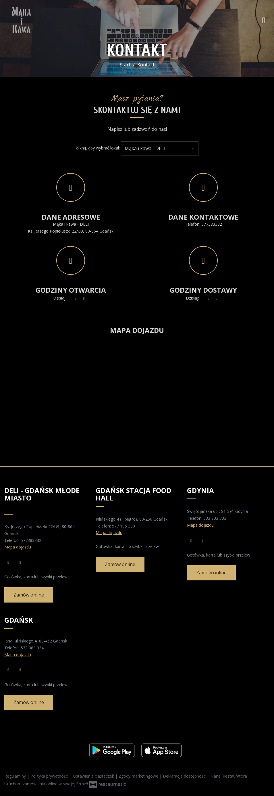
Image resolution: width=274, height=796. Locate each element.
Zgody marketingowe (139, 776)
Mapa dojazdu (17, 547)
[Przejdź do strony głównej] (41, 20)
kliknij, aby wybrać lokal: (98, 148)
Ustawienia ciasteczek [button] (94, 776)
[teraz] (76, 298)
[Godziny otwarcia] (84, 298)
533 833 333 (214, 518)
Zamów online (28, 595)
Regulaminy (15, 776)
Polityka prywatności (50, 776)
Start (125, 65)
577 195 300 (123, 526)
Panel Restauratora (229, 776)
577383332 (211, 224)
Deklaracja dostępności (185, 776)
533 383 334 (32, 648)
